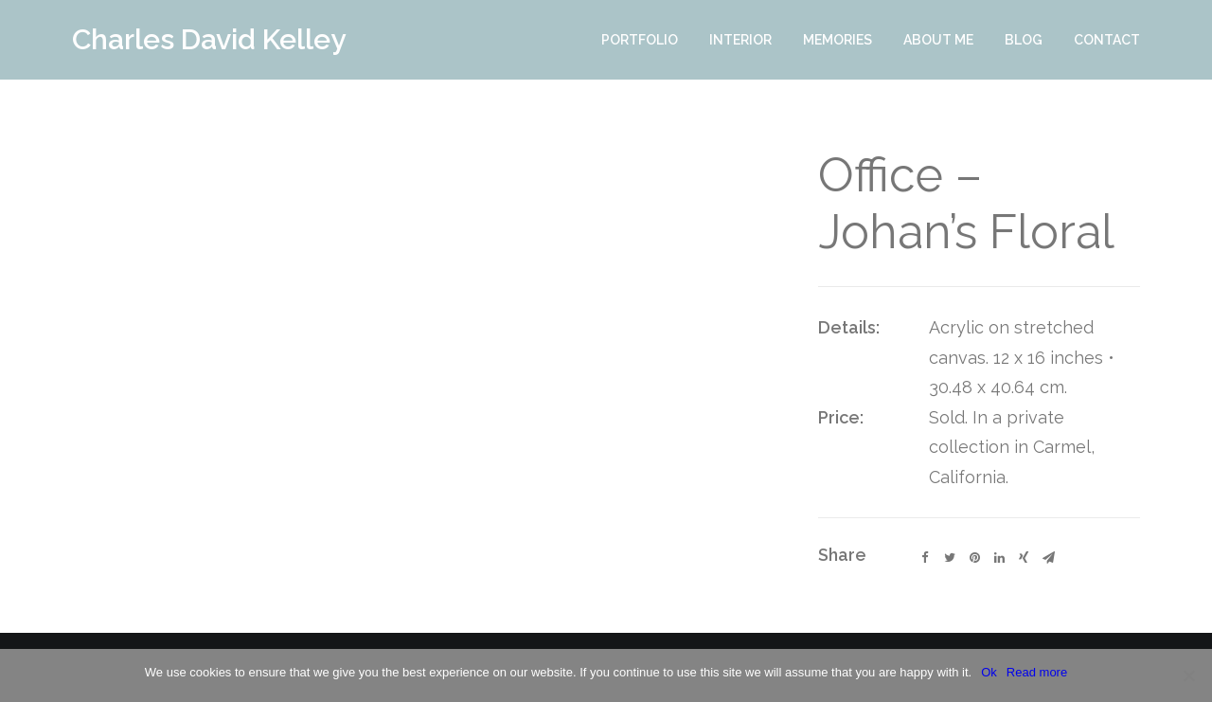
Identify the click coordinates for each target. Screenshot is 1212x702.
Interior (740, 39)
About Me (938, 39)
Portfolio (639, 39)
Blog (1024, 39)
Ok (989, 672)
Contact (1107, 39)
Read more (1037, 672)
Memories (837, 39)
